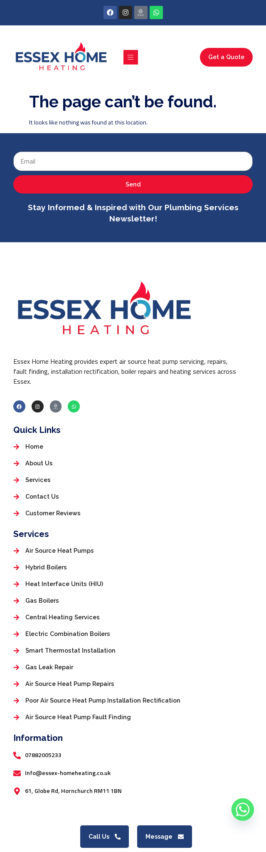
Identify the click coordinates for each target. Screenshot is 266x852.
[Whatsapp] (243, 809)
